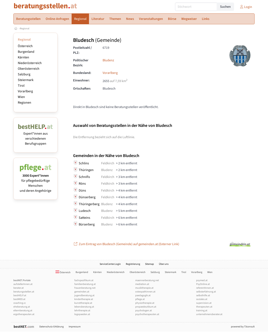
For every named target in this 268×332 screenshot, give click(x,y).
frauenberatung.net (84, 288)
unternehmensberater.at (209, 314)
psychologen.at (143, 310)
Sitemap (149, 264)
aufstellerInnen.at (22, 284)
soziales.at (201, 299)
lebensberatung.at (84, 307)
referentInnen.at (205, 288)
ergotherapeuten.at (23, 314)
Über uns (164, 264)
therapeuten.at (204, 307)
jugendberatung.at (84, 295)
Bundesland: (82, 73)
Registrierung (133, 264)
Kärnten (23, 57)
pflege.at (140, 299)
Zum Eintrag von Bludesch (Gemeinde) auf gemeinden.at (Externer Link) (126, 244)
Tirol (21, 85)
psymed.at (201, 280)
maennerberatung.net (147, 280)
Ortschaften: (82, 88)
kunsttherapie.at (83, 303)
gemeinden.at (81, 291)
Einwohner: (81, 80)
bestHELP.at (19, 295)
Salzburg (24, 74)
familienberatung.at (85, 284)
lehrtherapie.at (82, 310)
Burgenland (26, 51)
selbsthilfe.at (203, 295)
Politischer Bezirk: (80, 63)
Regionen (24, 102)
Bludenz (108, 60)
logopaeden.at (82, 314)
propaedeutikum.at (145, 307)
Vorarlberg (25, 91)
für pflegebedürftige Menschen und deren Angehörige (35, 180)
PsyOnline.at (203, 284)
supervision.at (203, 303)
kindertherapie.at (83, 299)
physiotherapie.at (144, 303)
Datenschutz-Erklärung (51, 326)
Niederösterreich (30, 63)
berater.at (18, 288)
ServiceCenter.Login (110, 264)
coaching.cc (19, 303)
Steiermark (26, 80)
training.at (201, 310)
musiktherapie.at (144, 288)
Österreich (25, 46)
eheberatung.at (21, 307)
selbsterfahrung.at (206, 291)
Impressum (75, 326)
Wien (21, 97)
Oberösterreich (28, 68)
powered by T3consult (243, 326)
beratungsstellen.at (23, 291)
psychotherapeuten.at (147, 314)
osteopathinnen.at (145, 291)
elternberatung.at (22, 310)
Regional (24, 28)
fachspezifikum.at (83, 280)
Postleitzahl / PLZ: (82, 50)
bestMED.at (19, 299)
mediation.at (142, 284)
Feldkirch (107, 163)
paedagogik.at (143, 295)
